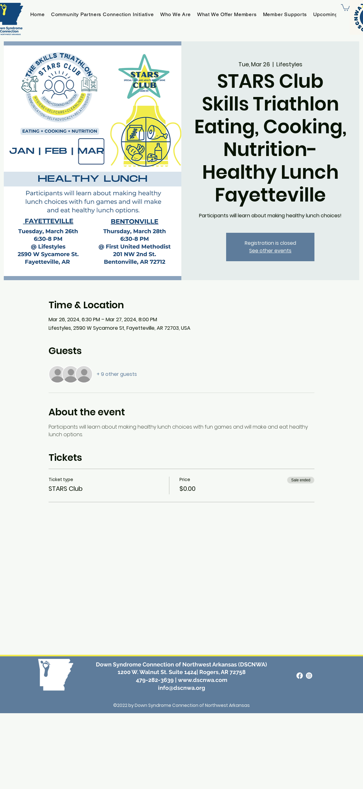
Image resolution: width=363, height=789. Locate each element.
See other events (270, 250)
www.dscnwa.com (202, 680)
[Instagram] (309, 675)
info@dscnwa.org (181, 687)
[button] (345, 7)
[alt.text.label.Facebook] (299, 675)
